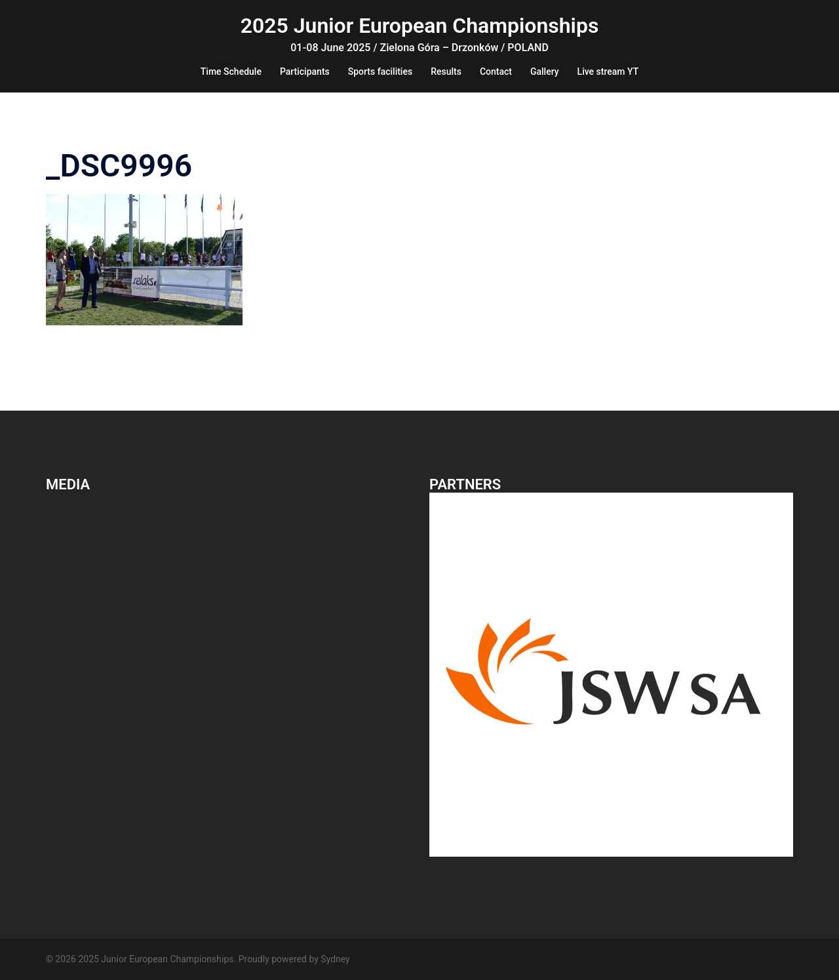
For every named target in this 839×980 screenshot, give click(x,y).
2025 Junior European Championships (420, 25)
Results (446, 71)
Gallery (544, 71)
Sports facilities (380, 71)
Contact (496, 71)
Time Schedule (231, 71)
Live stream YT (608, 71)
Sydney (335, 959)
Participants (305, 71)
